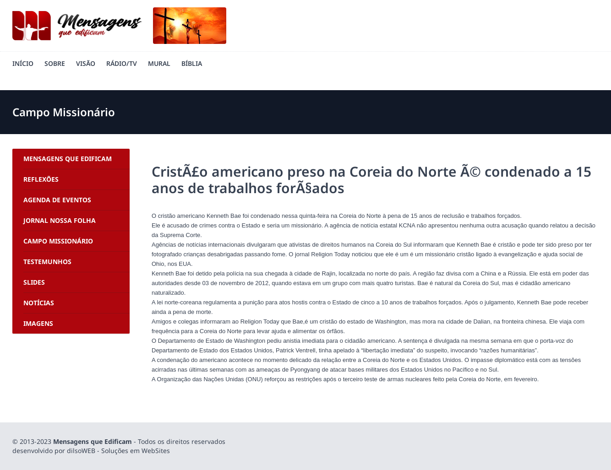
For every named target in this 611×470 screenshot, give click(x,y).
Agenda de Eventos (57, 199)
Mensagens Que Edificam (67, 158)
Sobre (54, 63)
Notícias (38, 302)
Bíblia (191, 63)
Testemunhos (47, 261)
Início (22, 63)
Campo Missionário (58, 241)
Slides (34, 282)
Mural (159, 63)
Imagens (38, 323)
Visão (85, 63)
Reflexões (41, 179)
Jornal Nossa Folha (59, 220)
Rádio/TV (121, 63)
